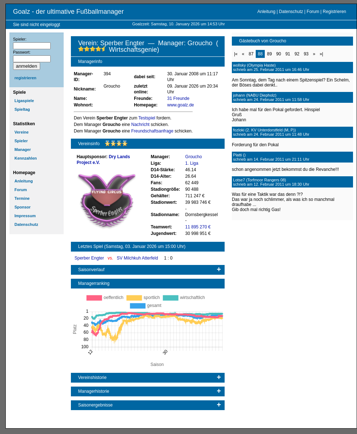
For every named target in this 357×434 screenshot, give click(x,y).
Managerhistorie (93, 391)
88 (260, 53)
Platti (237, 155)
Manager (22, 149)
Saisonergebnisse (95, 405)
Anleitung (266, 11)
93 (306, 53)
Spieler (21, 141)
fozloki (238, 130)
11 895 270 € (198, 226)
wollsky (239, 65)
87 (250, 53)
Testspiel (147, 118)
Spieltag (22, 109)
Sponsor (22, 207)
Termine (22, 198)
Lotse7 (239, 180)
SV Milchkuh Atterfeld (138, 258)
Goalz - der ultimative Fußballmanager (68, 11)
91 (287, 53)
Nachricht (140, 124)
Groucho (193, 156)
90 (278, 53)
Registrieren (334, 11)
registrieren (25, 78)
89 (269, 53)
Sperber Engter (90, 258)
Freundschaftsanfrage (152, 131)
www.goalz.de (180, 105)
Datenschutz (291, 11)
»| (321, 53)
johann (239, 95)
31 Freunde (178, 98)
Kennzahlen (25, 158)
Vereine (21, 132)
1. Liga (191, 163)
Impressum (25, 216)
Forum (313, 11)
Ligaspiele (24, 100)
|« (236, 53)
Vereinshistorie (92, 377)
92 (296, 53)
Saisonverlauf (91, 269)
